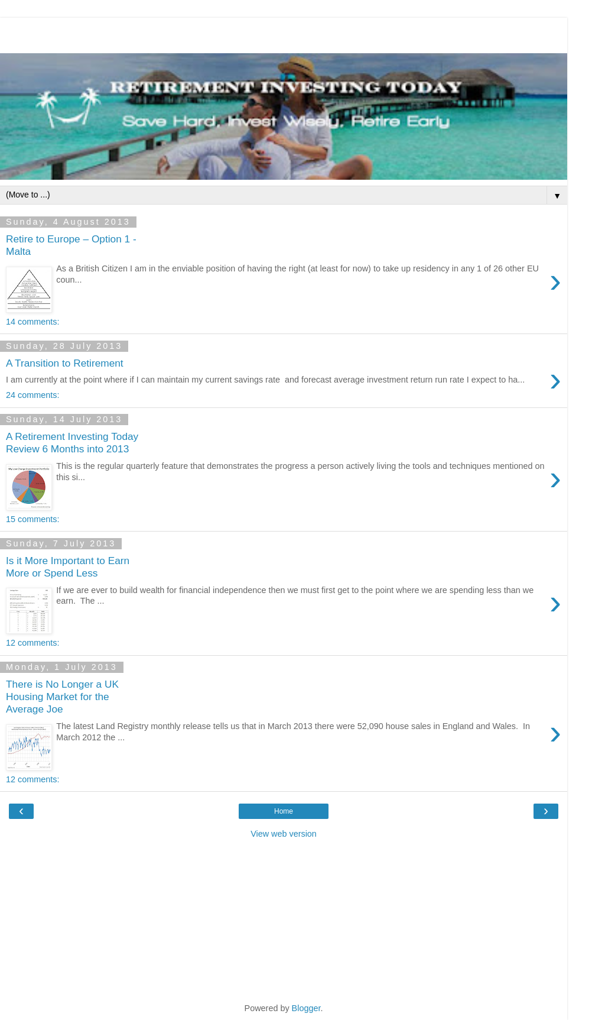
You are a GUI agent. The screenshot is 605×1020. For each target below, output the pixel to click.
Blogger (306, 1008)
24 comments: (32, 395)
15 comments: (32, 519)
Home (283, 811)
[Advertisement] (283, 32)
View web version (284, 833)
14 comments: (32, 321)
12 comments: (32, 642)
